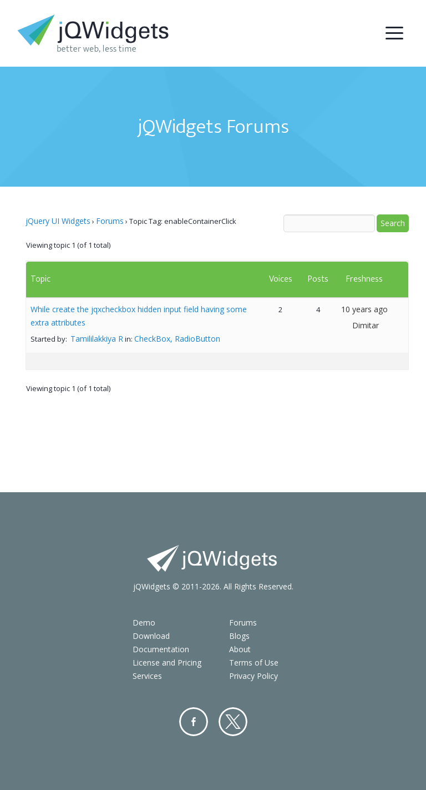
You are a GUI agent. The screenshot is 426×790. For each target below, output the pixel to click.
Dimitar (365, 325)
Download (151, 636)
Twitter (233, 721)
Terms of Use (253, 662)
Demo (144, 622)
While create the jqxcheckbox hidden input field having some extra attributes (139, 316)
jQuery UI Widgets (58, 221)
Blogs (239, 636)
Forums (110, 221)
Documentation (161, 649)
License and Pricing (167, 662)
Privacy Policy (253, 676)
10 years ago (364, 309)
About (240, 649)
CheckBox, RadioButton (177, 338)
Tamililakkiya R (96, 338)
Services (147, 676)
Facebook (193, 721)
